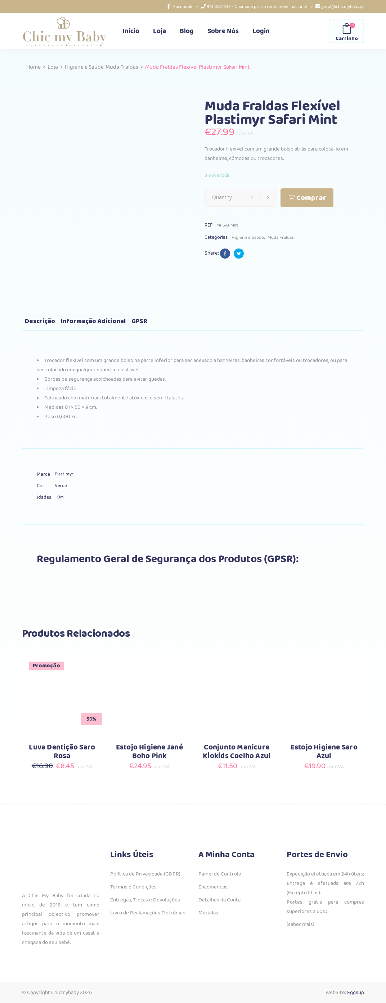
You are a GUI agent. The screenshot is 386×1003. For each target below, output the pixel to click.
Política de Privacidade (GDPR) (145, 874)
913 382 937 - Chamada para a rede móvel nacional (257, 6)
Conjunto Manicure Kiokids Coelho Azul (236, 752)
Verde (61, 485)
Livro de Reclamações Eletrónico (147, 913)
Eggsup (355, 992)
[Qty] (259, 197)
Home (33, 67)
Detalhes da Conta (219, 900)
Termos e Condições (133, 887)
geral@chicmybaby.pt (342, 6)
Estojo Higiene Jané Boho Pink (149, 752)
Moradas (208, 913)
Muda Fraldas (122, 67)
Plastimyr (64, 474)
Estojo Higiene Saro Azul (324, 752)
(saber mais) (300, 924)
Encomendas (213, 887)
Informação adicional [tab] (93, 321)
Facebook (182, 6)
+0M (59, 497)
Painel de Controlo (219, 874)
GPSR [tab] (139, 321)
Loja (53, 67)
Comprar (311, 197)
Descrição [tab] (40, 321)
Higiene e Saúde (84, 67)
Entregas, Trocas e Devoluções (145, 900)
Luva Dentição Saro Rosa (62, 752)
